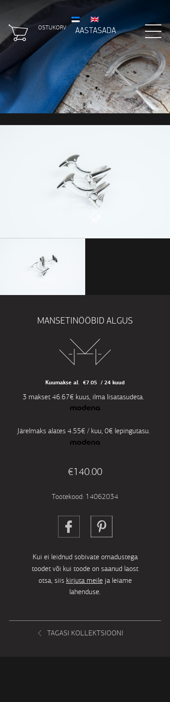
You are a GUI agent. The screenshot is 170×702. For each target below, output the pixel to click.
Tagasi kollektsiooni (85, 633)
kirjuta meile (84, 580)
